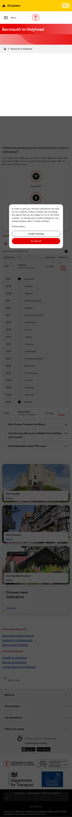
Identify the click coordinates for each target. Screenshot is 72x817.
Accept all (36, 241)
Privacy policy (18, 226)
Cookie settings (36, 233)
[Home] (5, 49)
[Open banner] (65, 5)
